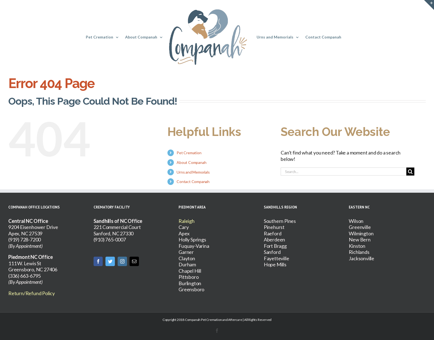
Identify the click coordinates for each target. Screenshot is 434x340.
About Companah (191, 162)
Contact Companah (193, 181)
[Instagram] (122, 261)
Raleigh (187, 221)
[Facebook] (98, 261)
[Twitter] (110, 261)
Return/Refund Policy (31, 293)
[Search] (410, 172)
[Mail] (134, 261)
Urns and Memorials (193, 172)
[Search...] (343, 172)
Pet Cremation (189, 152)
